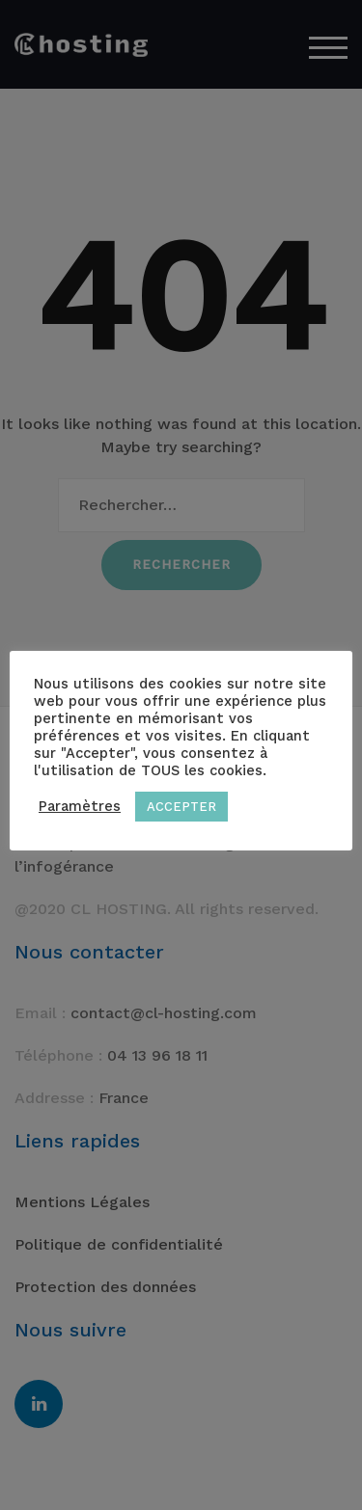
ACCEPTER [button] (181, 806)
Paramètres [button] (80, 806)
